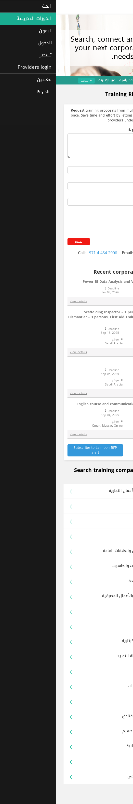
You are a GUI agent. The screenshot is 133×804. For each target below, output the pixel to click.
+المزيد (30, 81)
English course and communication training (71, 404)
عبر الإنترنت (50, 80)
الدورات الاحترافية (76, 80)
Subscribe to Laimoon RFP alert (39, 450)
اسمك (117, 163)
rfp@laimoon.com (94, 253)
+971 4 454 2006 (46, 253)
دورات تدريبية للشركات (112, 80)
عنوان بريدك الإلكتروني (104, 195)
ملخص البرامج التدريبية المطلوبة (97, 130)
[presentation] (84, 217)
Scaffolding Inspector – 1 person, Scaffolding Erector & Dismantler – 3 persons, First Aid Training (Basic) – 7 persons (67, 317)
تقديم (22, 241)
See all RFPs (112, 447)
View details (22, 301)
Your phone (112, 179)
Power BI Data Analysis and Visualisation (74, 281)
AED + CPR (99, 363)
